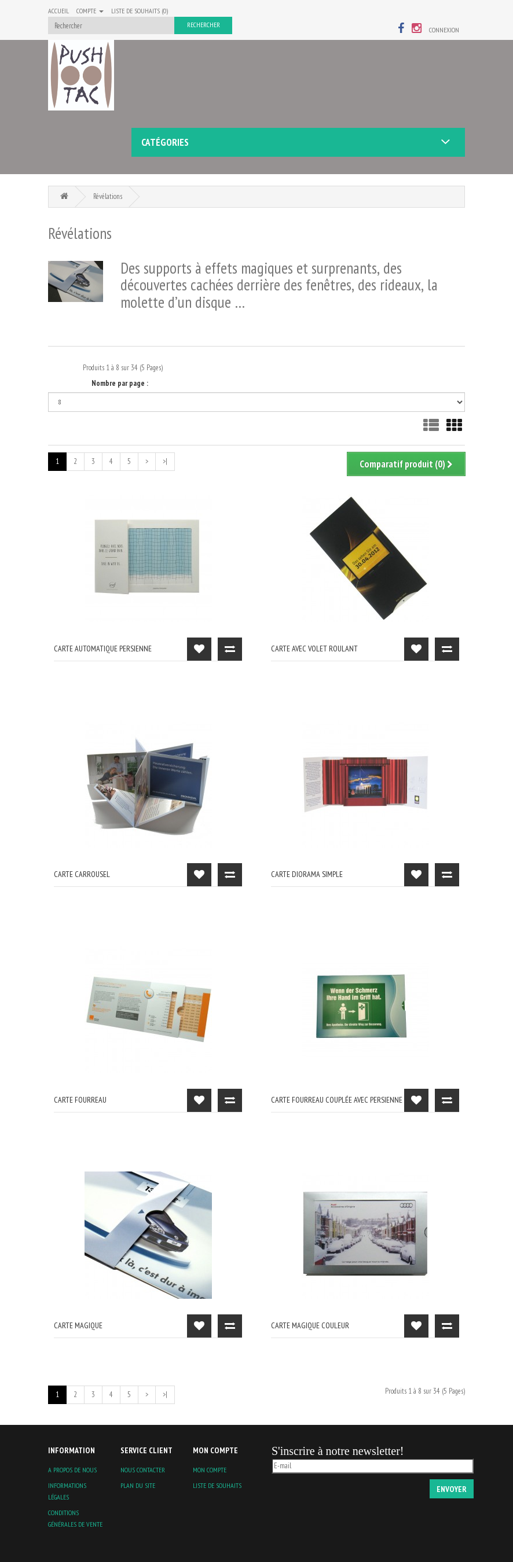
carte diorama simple (307, 874)
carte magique (78, 1325)
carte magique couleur (310, 1325)
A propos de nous (72, 1469)
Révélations (107, 196)
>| (165, 461)
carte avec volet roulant (314, 648)
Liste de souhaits (217, 1485)
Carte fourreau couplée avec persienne (336, 1100)
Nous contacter (142, 1469)
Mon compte (209, 1469)
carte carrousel (82, 874)
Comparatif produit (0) (406, 464)
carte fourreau (80, 1100)
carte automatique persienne (103, 648)
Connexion (444, 29)
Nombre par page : (119, 383)
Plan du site (137, 1485)
